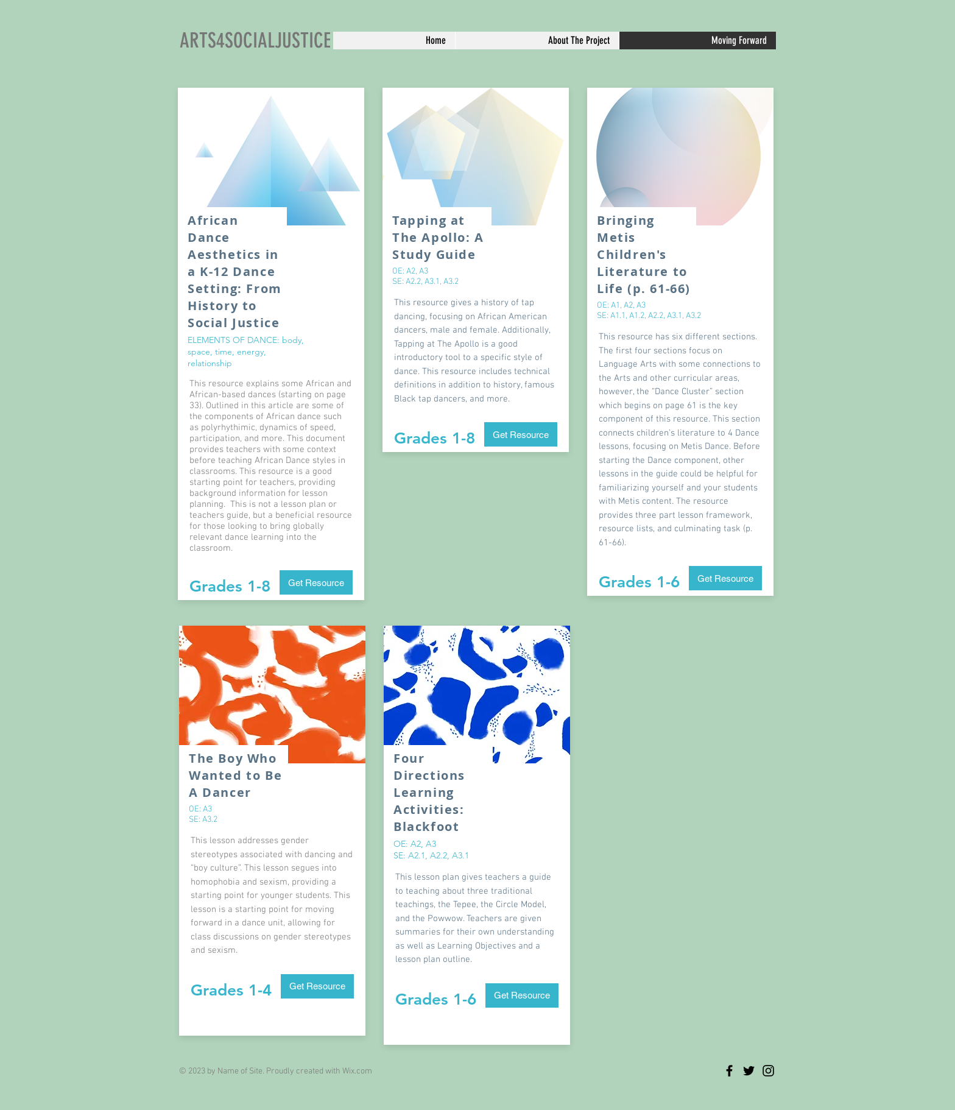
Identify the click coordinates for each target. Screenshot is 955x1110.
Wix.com (357, 1071)
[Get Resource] (316, 582)
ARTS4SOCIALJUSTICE (255, 40)
